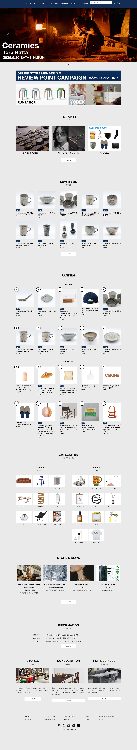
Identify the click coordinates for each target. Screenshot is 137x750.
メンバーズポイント (49, 734)
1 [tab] (66, 77)
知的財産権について (49, 737)
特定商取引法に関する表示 (106, 734)
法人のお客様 (77, 18)
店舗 (68, 18)
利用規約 (27, 734)
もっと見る (68, 173)
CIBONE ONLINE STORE (68, 13)
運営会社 (101, 737)
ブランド (44, 18)
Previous (9, 48)
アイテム (35, 18)
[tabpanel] (68, 48)
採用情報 (101, 18)
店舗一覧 (32, 716)
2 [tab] (68, 77)
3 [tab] (71, 77)
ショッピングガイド (69, 734)
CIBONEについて (90, 18)
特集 (52, 18)
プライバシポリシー (30, 737)
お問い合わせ (87, 737)
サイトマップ (87, 734)
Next (128, 48)
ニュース (60, 18)
